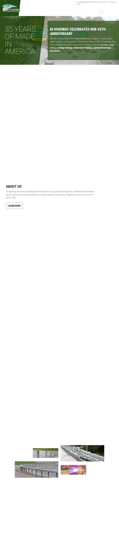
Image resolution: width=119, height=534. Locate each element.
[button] (101, 12)
